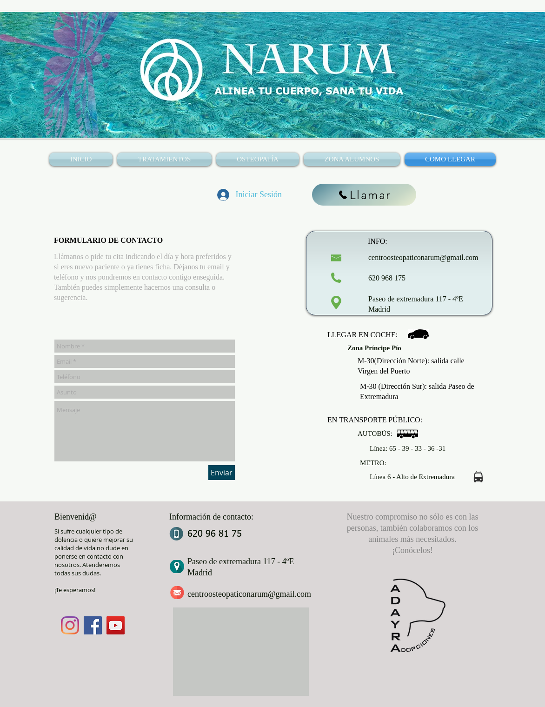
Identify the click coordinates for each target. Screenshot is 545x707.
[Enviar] (221, 472)
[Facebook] (93, 625)
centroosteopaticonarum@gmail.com (423, 257)
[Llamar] (364, 195)
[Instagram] (70, 625)
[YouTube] (115, 625)
